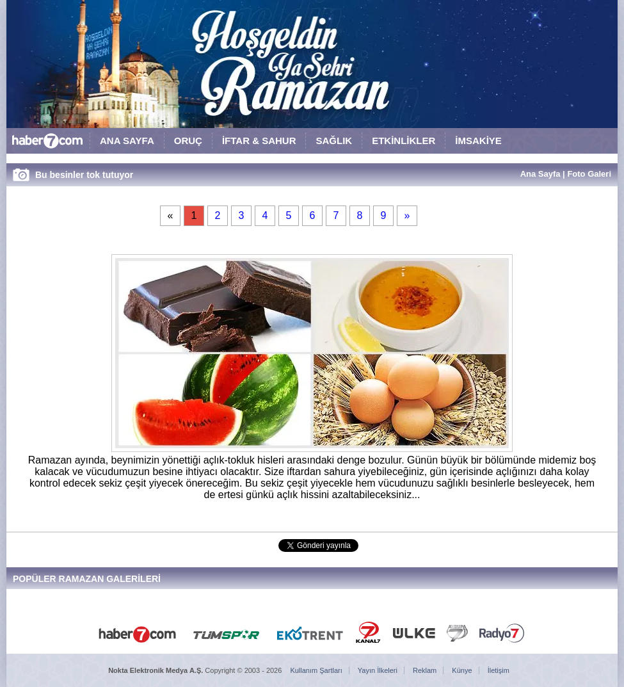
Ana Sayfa (540, 174)
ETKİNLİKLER (403, 140)
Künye (462, 670)
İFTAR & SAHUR (259, 140)
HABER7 (48, 144)
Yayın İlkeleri (377, 670)
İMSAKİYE (478, 140)
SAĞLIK (334, 140)
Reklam (424, 670)
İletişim (498, 670)
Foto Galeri (589, 174)
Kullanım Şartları (316, 670)
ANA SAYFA (127, 140)
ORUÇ (188, 140)
